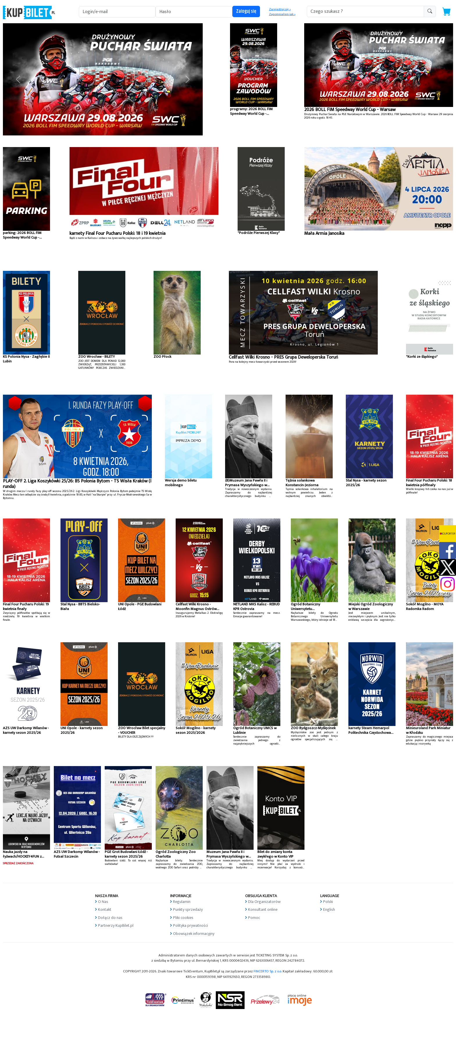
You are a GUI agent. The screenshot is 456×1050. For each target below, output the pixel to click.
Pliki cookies (183, 917)
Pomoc (254, 917)
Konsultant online (262, 909)
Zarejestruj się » (280, 9)
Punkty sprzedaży (188, 909)
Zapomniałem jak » (282, 14)
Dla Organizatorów (264, 901)
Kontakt (104, 909)
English (329, 909)
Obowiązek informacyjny (193, 933)
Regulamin (181, 901)
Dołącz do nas (110, 917)
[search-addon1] (365, 11)
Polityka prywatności (190, 925)
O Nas (103, 901)
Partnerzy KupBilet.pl (115, 925)
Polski (328, 901)
